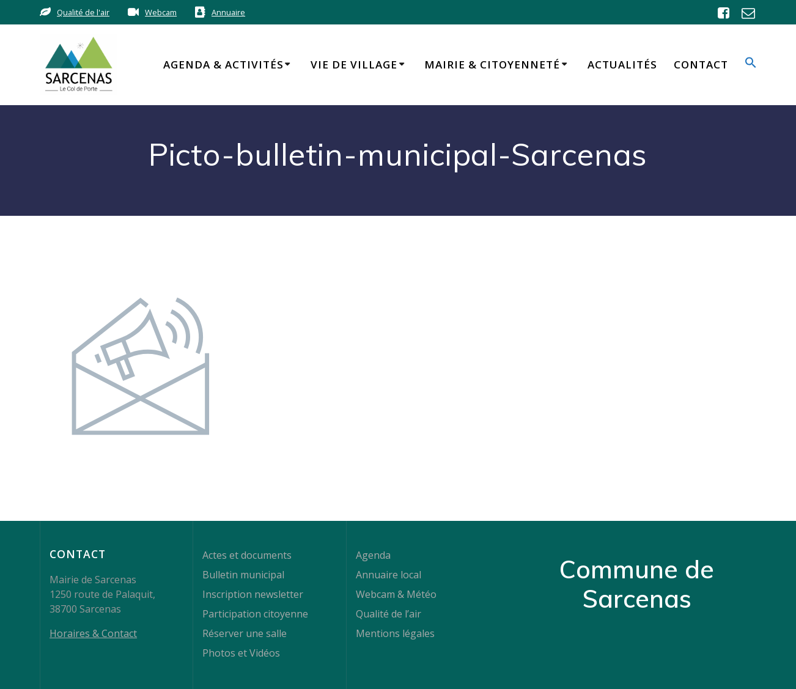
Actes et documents (247, 555)
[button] (751, 64)
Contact (701, 64)
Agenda (373, 555)
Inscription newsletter (252, 594)
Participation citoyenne (255, 614)
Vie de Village (354, 64)
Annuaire (228, 12)
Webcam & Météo (396, 594)
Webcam (161, 12)
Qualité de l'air (83, 12)
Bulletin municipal (243, 574)
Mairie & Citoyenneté (492, 64)
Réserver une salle (244, 633)
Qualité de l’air (388, 614)
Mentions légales (395, 633)
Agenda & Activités (223, 64)
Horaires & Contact (93, 633)
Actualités (622, 64)
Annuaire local (388, 574)
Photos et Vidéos (241, 653)
